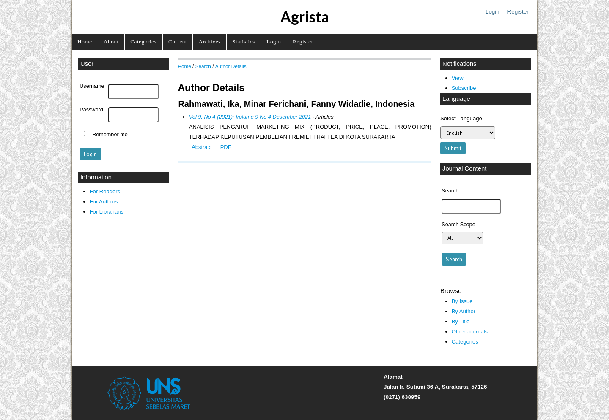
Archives (210, 41)
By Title (461, 321)
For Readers (105, 191)
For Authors (104, 201)
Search (203, 66)
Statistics (243, 41)
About (111, 41)
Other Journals (470, 331)
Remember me (110, 135)
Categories (143, 41)
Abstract (201, 147)
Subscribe (464, 88)
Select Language (461, 118)
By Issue (462, 301)
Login (492, 11)
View (458, 78)
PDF (225, 147)
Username (92, 86)
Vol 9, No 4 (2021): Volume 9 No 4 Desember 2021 (250, 117)
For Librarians (106, 212)
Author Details (231, 66)
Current (177, 41)
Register (518, 11)
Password (91, 110)
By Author (464, 311)
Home (84, 41)
